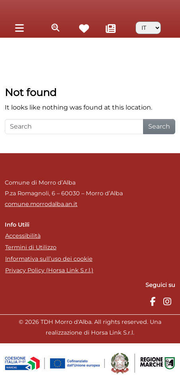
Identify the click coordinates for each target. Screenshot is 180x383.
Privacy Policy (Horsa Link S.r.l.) (49, 270)
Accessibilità (23, 235)
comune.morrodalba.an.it (41, 204)
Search (159, 126)
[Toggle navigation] (19, 28)
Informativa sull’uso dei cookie (49, 258)
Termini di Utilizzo (30, 247)
